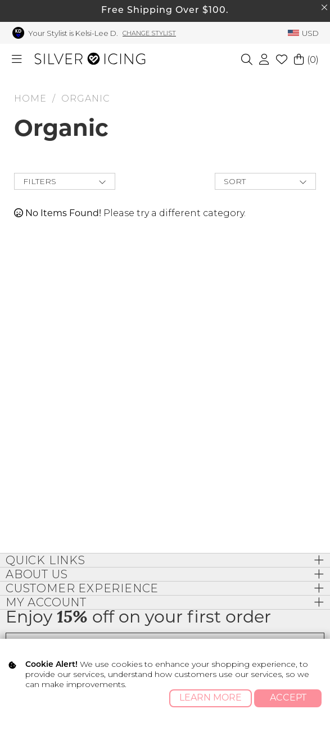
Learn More (210, 698)
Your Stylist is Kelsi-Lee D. (73, 33)
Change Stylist (149, 33)
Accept (288, 698)
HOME (30, 98)
